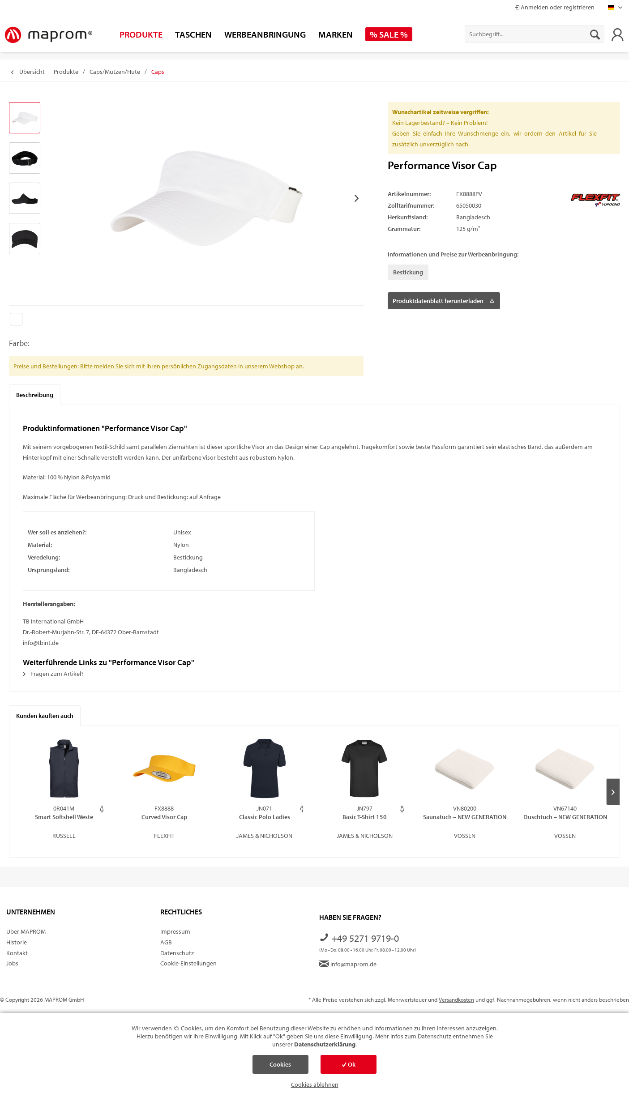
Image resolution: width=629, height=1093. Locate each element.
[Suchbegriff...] (534, 34)
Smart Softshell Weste (64, 817)
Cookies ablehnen (314, 1084)
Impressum (175, 931)
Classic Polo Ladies (264, 817)
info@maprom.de (348, 964)
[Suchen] (595, 34)
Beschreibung (34, 395)
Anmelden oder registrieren (555, 7)
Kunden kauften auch (44, 716)
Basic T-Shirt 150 (364, 817)
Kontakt (17, 953)
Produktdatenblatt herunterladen (443, 299)
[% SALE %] (389, 34)
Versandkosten (456, 999)
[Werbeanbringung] (265, 34)
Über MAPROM (26, 931)
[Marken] (335, 34)
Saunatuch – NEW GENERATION (464, 817)
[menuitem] (534, 34)
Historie (16, 942)
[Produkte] (141, 34)
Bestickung (408, 272)
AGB (166, 942)
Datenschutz (177, 953)
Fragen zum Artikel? (53, 674)
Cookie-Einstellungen (188, 963)
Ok (348, 1064)
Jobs (12, 963)
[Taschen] (193, 34)
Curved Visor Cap (164, 817)
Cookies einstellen (280, 1067)
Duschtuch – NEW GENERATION (565, 817)
